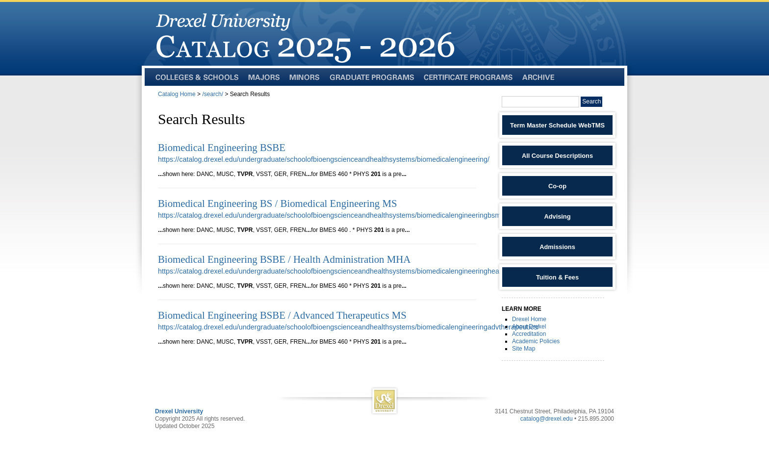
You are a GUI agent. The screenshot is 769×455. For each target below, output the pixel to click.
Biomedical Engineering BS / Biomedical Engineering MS (277, 203)
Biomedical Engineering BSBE (221, 147)
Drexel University (179, 411)
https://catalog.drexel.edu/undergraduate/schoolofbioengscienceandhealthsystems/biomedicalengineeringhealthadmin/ (343, 271)
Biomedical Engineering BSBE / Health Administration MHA (284, 259)
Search (591, 101)
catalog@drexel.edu (546, 418)
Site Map (523, 348)
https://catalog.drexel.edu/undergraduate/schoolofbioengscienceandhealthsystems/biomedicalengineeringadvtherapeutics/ (348, 327)
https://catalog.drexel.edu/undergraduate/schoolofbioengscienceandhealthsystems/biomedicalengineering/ (323, 159)
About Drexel (529, 326)
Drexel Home (529, 319)
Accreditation (529, 333)
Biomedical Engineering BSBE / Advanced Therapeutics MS (282, 315)
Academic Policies (536, 341)
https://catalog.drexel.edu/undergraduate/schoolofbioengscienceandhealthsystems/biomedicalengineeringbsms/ (332, 215)
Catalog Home (177, 94)
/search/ (212, 94)
